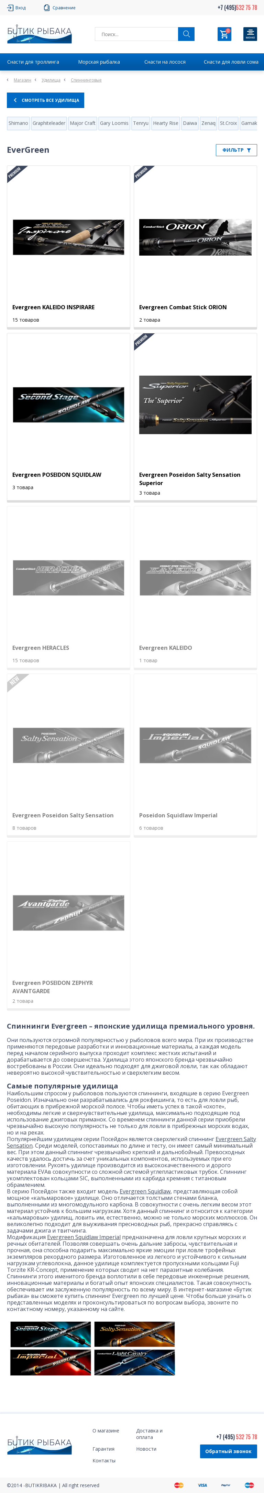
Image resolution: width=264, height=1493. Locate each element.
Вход (20, 8)
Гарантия (103, 1449)
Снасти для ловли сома (231, 61)
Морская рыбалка (99, 61)
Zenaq (208, 123)
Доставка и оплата (149, 1433)
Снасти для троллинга (33, 61)
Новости (146, 1449)
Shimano (18, 123)
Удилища (51, 80)
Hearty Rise (165, 123)
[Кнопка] (250, 34)
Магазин (22, 80)
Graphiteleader (49, 123)
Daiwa (190, 123)
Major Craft (83, 123)
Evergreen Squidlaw (145, 1191)
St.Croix (228, 123)
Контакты (104, 1460)
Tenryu (140, 123)
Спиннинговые (86, 80)
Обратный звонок (228, 1451)
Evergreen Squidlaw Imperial (84, 1237)
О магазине (105, 1430)
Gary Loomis (114, 123)
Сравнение (64, 8)
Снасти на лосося (165, 61)
